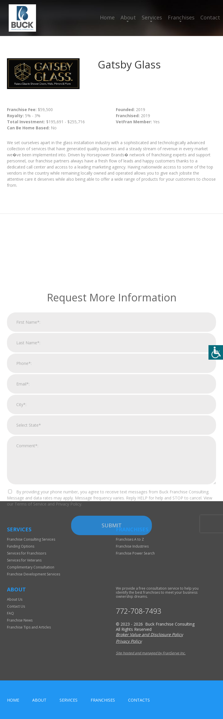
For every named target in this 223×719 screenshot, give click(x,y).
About (128, 17)
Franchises (181, 17)
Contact (210, 17)
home (13, 700)
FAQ (10, 613)
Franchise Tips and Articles (29, 627)
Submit (112, 595)
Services (152, 17)
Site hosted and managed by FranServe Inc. (151, 653)
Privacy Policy (129, 641)
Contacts (139, 700)
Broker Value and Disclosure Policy (149, 634)
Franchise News (20, 620)
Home (107, 17)
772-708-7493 (138, 611)
